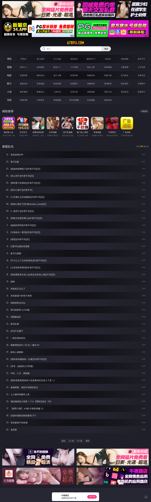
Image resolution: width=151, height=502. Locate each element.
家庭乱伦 (40, 91)
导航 (9, 100)
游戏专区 (74, 59)
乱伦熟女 (124, 75)
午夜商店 (40, 100)
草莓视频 (57, 100)
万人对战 (57, 59)
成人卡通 (57, 75)
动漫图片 (74, 83)
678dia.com (75, 42)
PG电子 (23, 59)
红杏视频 (91, 100)
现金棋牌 (124, 59)
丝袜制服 (108, 67)
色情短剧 (108, 100)
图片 (9, 83)
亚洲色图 (40, 83)
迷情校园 (91, 91)
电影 (9, 75)
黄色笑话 (124, 91)
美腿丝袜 (91, 83)
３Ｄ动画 (74, 67)
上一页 (71, 441)
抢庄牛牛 (141, 59)
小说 (9, 91)
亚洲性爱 (23, 75)
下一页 (79, 441)
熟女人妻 (91, 67)
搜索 (106, 48)
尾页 (87, 441)
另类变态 (141, 75)
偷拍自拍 (40, 75)
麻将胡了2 (91, 59)
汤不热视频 (74, 100)
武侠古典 (74, 91)
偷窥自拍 (23, 83)
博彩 (9, 58)
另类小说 (108, 91)
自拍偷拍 (40, 67)
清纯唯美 (108, 83)
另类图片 (141, 83)
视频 (9, 67)
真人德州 (40, 59)
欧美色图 (57, 83)
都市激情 (23, 91)
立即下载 (92, 497)
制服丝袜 (91, 75)
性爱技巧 (141, 91)
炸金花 (108, 59)
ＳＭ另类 (141, 67)
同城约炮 (23, 100)
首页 (63, 441)
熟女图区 (124, 83)
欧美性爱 (74, 75)
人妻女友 (57, 91)
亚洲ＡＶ (23, 67)
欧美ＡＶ (57, 67)
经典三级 (108, 75)
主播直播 (124, 67)
